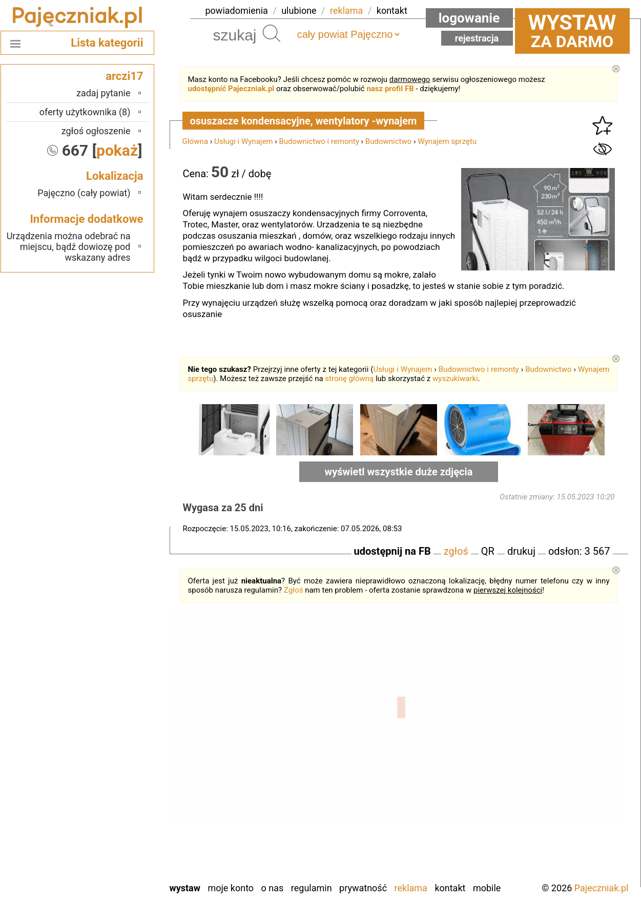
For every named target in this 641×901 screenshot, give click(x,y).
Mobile (487, 888)
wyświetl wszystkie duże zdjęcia (399, 472)
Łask (121, 721)
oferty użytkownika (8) (85, 112)
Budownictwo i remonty (319, 141)
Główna (195, 141)
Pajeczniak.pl (601, 888)
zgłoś (456, 551)
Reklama (411, 888)
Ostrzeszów (108, 762)
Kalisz (119, 748)
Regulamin (311, 888)
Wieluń (117, 845)
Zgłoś (293, 590)
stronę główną (349, 378)
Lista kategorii (107, 42)
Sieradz (116, 804)
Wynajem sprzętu (447, 141)
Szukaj (271, 33)
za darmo (572, 30)
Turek (120, 831)
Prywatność (363, 888)
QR (487, 551)
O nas (272, 888)
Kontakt (450, 888)
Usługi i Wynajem (243, 141)
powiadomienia (236, 10)
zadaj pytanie (103, 93)
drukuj (521, 551)
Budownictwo (388, 141)
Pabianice (112, 776)
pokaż (117, 150)
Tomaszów (110, 818)
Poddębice (110, 790)
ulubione (298, 10)
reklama (346, 10)
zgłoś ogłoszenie (96, 130)
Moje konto (231, 888)
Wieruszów (110, 859)
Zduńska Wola (104, 873)
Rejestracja (477, 38)
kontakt (392, 10)
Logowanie (469, 18)
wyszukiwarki (455, 378)
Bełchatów (111, 707)
